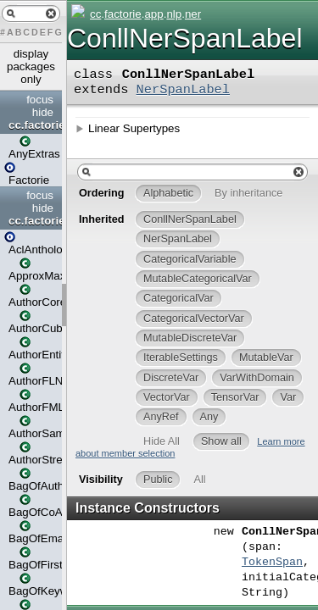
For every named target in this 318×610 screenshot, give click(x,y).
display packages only (31, 66)
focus (39, 99)
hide (42, 112)
